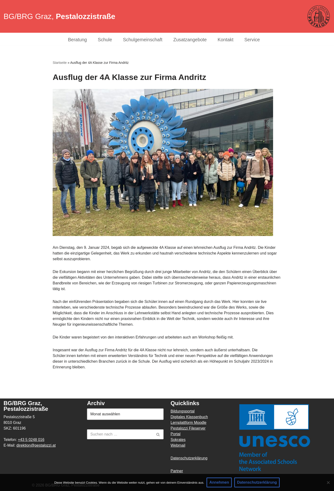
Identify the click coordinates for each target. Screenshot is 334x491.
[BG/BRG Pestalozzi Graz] (318, 16)
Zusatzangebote (190, 40)
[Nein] (328, 482)
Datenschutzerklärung (189, 458)
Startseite (60, 63)
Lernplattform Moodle (188, 423)
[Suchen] (120, 434)
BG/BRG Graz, (59, 16)
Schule (105, 40)
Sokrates (178, 440)
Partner (177, 471)
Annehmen (219, 482)
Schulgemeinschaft (142, 40)
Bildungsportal (183, 411)
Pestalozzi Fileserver (188, 428)
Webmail (178, 445)
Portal (176, 434)
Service (252, 40)
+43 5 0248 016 (31, 440)
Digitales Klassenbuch (189, 417)
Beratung (77, 40)
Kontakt (225, 40)
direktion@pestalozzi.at (36, 445)
